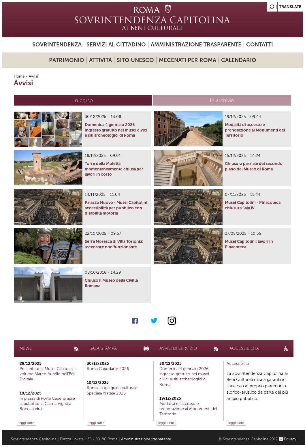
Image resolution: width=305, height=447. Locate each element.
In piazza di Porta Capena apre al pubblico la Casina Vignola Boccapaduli (47, 403)
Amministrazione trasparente (196, 44)
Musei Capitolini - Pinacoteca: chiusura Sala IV (253, 205)
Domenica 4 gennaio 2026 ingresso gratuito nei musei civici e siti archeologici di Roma (116, 130)
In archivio (222, 100)
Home (19, 76)
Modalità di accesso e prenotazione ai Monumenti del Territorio (255, 130)
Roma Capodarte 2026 (108, 368)
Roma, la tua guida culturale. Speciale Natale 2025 (112, 390)
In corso (83, 100)
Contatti (259, 44)
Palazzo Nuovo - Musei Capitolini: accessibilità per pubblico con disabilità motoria (116, 207)
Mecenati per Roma (187, 60)
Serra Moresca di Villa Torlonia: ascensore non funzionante (114, 244)
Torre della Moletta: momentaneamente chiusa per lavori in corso (114, 168)
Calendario (238, 60)
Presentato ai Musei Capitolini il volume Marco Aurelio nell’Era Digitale (48, 374)
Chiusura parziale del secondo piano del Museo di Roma (254, 166)
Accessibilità (238, 363)
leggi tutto (26, 423)
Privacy (290, 439)
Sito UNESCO (135, 60)
